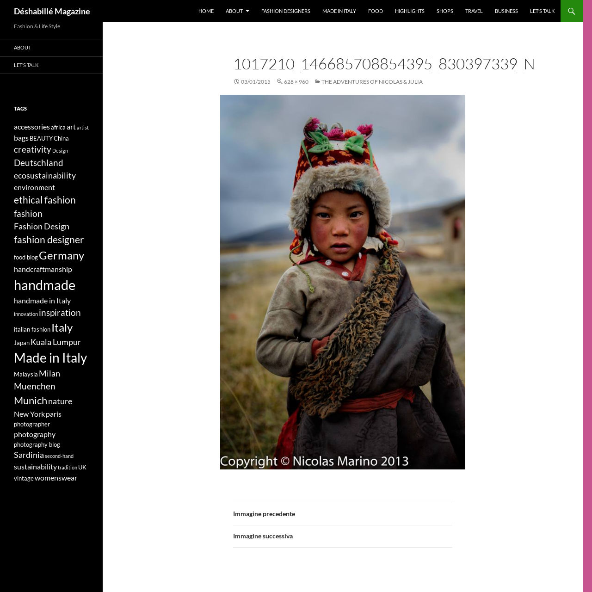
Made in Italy (339, 11)
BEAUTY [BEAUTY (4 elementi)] (41, 138)
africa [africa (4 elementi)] (58, 127)
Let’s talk (542, 11)
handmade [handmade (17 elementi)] (44, 285)
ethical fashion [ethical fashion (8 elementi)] (45, 199)
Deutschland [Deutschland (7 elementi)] (38, 162)
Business (506, 11)
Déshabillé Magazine (52, 11)
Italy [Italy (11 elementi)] (62, 327)
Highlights (410, 11)
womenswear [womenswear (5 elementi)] (56, 477)
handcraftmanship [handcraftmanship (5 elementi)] (43, 269)
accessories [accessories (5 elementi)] (32, 126)
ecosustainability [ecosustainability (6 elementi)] (45, 175)
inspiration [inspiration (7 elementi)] (60, 312)
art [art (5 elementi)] (71, 126)
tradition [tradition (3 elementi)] (67, 467)
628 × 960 (296, 81)
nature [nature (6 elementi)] (60, 401)
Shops (445, 11)
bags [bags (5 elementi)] (21, 137)
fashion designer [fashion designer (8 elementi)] (49, 239)
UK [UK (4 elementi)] (82, 467)
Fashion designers (285, 11)
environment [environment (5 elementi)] (34, 187)
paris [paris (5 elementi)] (54, 413)
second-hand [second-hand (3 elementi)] (59, 456)
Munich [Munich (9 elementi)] (30, 400)
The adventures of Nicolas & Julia (372, 81)
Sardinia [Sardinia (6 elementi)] (29, 455)
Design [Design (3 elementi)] (60, 151)
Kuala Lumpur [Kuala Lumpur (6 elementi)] (56, 342)
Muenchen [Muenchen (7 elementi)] (35, 386)
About (234, 11)
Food (375, 11)
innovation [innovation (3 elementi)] (26, 314)
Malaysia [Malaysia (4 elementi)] (26, 374)
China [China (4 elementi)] (61, 138)
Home (206, 11)
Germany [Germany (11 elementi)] (61, 255)
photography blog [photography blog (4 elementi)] (37, 444)
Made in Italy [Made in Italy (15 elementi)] (50, 357)
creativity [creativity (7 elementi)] (32, 149)
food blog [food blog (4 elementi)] (26, 257)
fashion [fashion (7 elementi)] (28, 213)
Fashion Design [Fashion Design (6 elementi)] (41, 226)
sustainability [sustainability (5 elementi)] (35, 466)
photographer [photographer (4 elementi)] (32, 424)
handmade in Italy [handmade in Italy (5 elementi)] (42, 300)
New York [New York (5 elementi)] (29, 413)
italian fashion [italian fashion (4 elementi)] (32, 329)
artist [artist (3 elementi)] (83, 127)
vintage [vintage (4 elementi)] (24, 478)
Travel (474, 11)
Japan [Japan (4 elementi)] (22, 342)
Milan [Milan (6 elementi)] (49, 373)
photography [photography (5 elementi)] (35, 434)
